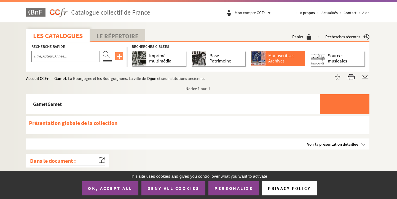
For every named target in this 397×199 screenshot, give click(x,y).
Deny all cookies (173, 188)
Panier (301, 36)
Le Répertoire (117, 36)
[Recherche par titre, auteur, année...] (65, 56)
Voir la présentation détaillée (332, 144)
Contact (350, 12)
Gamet (60, 78)
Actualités (329, 12)
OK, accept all (110, 188)
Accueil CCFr (37, 78)
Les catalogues (58, 36)
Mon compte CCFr (254, 12)
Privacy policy (289, 188)
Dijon (151, 78)
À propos (307, 12)
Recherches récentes (347, 36)
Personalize (233, 188)
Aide (365, 12)
